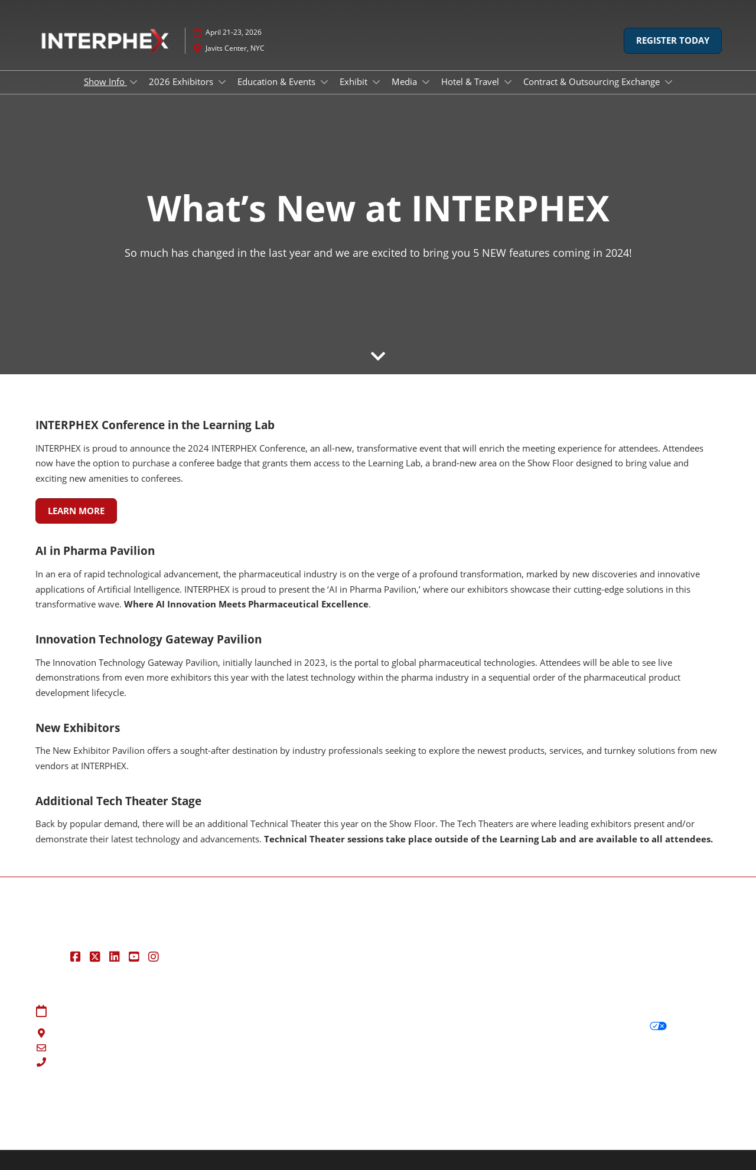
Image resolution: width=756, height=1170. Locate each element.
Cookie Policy (587, 1041)
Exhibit (355, 81)
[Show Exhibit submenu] (376, 82)
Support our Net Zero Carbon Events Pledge (561, 1108)
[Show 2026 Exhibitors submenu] (222, 82)
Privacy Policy (588, 1012)
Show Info (105, 81)
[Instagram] (155, 957)
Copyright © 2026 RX (78, 1130)
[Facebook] (77, 957)
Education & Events (277, 81)
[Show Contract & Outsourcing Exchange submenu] (668, 82)
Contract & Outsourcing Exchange (592, 81)
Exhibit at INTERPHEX (253, 1055)
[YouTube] (135, 957)
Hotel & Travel (471, 81)
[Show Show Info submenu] (133, 82)
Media (405, 81)
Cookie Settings (591, 1055)
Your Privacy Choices (613, 1026)
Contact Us (232, 1026)
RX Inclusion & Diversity (408, 1108)
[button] (673, 41)
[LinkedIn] (116, 957)
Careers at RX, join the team (288, 1108)
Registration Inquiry (250, 1041)
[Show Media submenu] (425, 82)
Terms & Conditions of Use (439, 1012)
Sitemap (226, 1012)
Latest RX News (185, 1108)
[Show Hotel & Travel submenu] (507, 82)
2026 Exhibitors (182, 81)
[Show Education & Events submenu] (324, 82)
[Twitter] (96, 957)
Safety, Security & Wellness (439, 1041)
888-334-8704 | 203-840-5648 (114, 1062)
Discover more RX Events (87, 1108)
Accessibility (690, 1108)
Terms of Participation (430, 1026)
